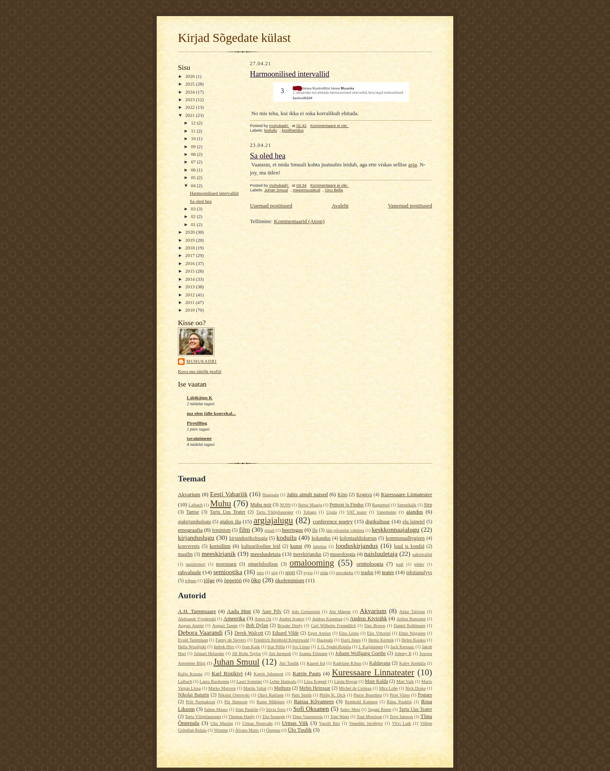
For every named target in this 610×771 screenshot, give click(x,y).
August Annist (191, 625)
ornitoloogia (370, 564)
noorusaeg (226, 564)
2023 (190, 99)
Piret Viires (400, 695)
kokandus (321, 538)
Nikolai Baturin (193, 695)
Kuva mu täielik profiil (200, 371)
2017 (190, 255)
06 (194, 169)
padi (400, 564)
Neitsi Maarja (310, 505)
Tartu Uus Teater (227, 512)
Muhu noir (261, 505)
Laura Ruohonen (214, 681)
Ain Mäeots (340, 611)
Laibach (195, 505)
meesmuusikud (306, 190)
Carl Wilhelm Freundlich (333, 625)
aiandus (414, 511)
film (244, 529)
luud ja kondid (409, 546)
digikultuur (378, 521)
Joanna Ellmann (313, 653)
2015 (190, 271)
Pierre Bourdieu (368, 695)
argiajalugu (273, 520)
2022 (190, 107)
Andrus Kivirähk (368, 618)
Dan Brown (374, 625)
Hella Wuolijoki (192, 646)
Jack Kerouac (402, 646)
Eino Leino (349, 633)
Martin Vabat (254, 688)
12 (194, 122)
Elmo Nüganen (412, 633)
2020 (190, 232)
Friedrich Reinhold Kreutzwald (281, 640)
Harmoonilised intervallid (214, 193)
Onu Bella (334, 190)
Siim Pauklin (247, 709)
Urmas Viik (295, 723)
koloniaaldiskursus (358, 538)
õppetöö (233, 580)
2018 (190, 247)
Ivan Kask (251, 646)
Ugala (331, 512)
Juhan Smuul (276, 190)
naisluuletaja (381, 553)
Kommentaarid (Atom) (299, 221)
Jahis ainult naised (307, 494)
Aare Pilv (272, 611)
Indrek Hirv (224, 646)
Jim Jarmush (280, 653)
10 (194, 138)
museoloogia (342, 554)
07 (194, 161)
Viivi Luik (401, 723)
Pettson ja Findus (347, 505)
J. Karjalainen (370, 646)
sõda (324, 572)
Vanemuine (386, 512)
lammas (320, 546)
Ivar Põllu (276, 646)
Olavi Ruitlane (271, 695)
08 (194, 154)
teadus (367, 572)
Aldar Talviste (412, 611)
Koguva (364, 494)
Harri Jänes (350, 640)
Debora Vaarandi (200, 632)
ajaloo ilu (230, 521)
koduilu (270, 130)
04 (194, 185)
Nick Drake (415, 688)
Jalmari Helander (209, 653)
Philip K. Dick (332, 695)
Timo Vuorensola (307, 716)
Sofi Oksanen (311, 708)
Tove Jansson (401, 716)
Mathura (282, 688)
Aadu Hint (239, 611)
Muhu (220, 503)
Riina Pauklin (399, 701)
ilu (314, 530)
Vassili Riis (329, 723)
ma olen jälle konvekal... (211, 413)
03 (194, 208)
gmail (269, 530)
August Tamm (225, 625)
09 (194, 146)
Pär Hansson (236, 701)
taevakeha (344, 572)
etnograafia (190, 530)
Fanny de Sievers (231, 640)
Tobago (309, 512)
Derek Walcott (248, 633)
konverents (189, 546)
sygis (308, 572)
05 (194, 177)
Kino (342, 494)
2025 (190, 83)
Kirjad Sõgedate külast (234, 37)
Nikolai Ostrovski (234, 695)
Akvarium (189, 494)
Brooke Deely (289, 625)
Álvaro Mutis (247, 730)
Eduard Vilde (285, 633)
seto (260, 572)
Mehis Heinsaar (314, 688)
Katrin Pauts (307, 673)
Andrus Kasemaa (327, 618)
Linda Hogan (346, 681)
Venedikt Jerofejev (366, 723)
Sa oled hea (201, 201)
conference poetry (332, 521)
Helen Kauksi (414, 640)
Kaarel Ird (316, 663)
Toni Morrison (369, 716)
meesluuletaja (265, 554)
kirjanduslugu (196, 537)
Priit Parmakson (200, 701)
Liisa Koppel (315, 681)
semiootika (227, 571)
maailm (185, 554)
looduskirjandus (357, 545)
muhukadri (201, 361)
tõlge (209, 580)
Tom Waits (339, 716)
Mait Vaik (405, 681)
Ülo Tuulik (300, 730)
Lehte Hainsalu (282, 681)
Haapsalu (270, 494)
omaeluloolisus (263, 564)
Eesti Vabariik (228, 493)
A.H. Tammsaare (197, 611)
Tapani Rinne (379, 709)
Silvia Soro (276, 709)
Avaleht (340, 205)
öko (256, 579)
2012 (190, 294)
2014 (190, 279)
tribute (191, 580)
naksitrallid (422, 554)
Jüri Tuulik (289, 663)
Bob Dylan (257, 625)
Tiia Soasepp (273, 716)
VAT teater (356, 512)
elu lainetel (413, 522)
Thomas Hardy (241, 716)
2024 (190, 91)
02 (194, 216)
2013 (190, 286)
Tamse (192, 512)
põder (419, 564)
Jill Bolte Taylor (246, 653)
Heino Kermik (381, 640)
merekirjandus (307, 554)
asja (412, 164)
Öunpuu (273, 730)
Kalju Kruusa (190, 674)
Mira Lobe (388, 688)
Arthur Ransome (411, 618)
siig (275, 572)
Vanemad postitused (410, 205)
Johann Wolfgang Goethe (360, 653)
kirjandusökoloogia (248, 538)
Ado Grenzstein (305, 611)
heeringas (292, 530)
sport (290, 572)
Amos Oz (263, 618)
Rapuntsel (381, 505)
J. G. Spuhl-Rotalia (334, 646)
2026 (190, 76)
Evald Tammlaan (193, 640)
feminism (221, 530)
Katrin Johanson (268, 674)
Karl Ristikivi (227, 673)
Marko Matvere (222, 688)
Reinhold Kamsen (361, 701)
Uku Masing (221, 723)
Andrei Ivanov (292, 618)
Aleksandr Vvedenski (197, 618)
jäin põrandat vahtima (345, 530)
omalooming (312, 562)
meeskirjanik (219, 553)
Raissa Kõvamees (314, 701)
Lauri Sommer (249, 681)
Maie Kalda (376, 681)
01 (194, 224)
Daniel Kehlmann (409, 625)
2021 (190, 115)
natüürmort (195, 564)
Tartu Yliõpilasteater (275, 512)
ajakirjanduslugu (194, 522)
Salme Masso (216, 709)
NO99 (285, 505)
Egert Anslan (319, 633)
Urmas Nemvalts (257, 723)
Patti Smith (301, 695)
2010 (190, 309)
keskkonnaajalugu (395, 529)
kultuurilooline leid (260, 546)
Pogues (425, 695)
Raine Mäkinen (271, 701)
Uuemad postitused (271, 205)
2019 (190, 240)
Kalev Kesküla (412, 663)
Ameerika (234, 618)
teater (388, 572)
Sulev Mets (350, 709)
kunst (296, 546)
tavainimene (199, 438)
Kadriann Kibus (347, 663)
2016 (190, 263)
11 (194, 130)
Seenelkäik (406, 505)
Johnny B (402, 653)
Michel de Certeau (355, 688)
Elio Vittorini (379, 633)
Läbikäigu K (200, 397)
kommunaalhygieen (404, 538)
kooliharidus (292, 130)
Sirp (428, 505)
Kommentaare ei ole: (329, 125)
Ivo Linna (301, 646)
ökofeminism (289, 580)
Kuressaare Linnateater (406, 494)
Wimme (221, 730)
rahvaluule (189, 572)
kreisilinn (220, 546)
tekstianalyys (419, 572)
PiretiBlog (197, 423)
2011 (190, 302)
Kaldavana (379, 663)
